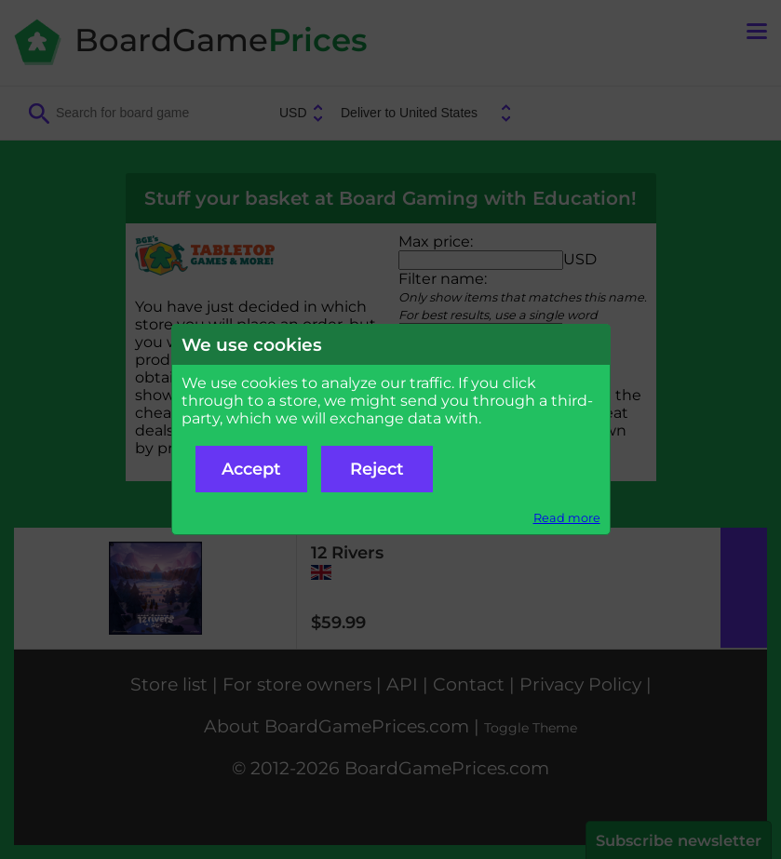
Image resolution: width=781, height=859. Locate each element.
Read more (566, 518)
